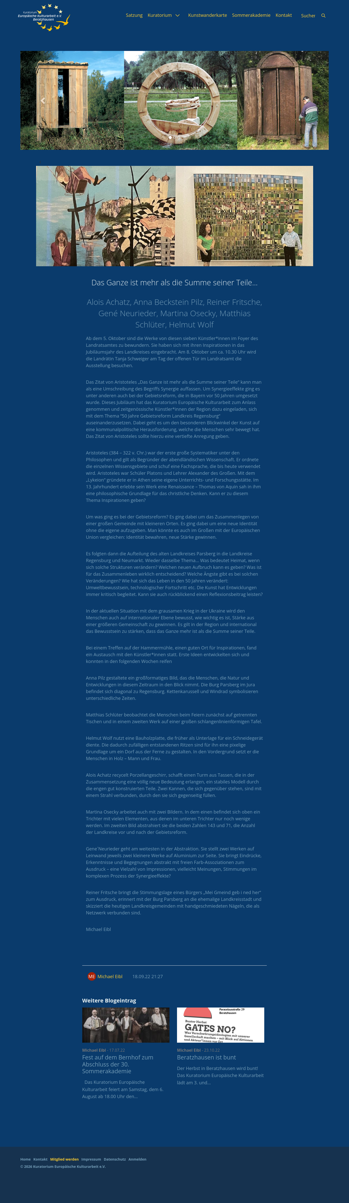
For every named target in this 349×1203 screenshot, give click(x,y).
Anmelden (137, 1159)
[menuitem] (134, 15)
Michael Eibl (110, 976)
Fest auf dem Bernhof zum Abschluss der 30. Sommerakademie (117, 1064)
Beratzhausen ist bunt (206, 1057)
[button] (43, 100)
